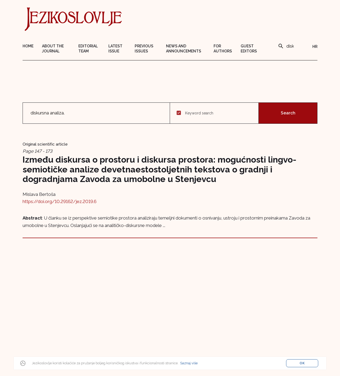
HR (314, 46)
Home (28, 46)
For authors (223, 48)
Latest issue (115, 48)
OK (302, 363)
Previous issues (144, 48)
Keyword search (199, 113)
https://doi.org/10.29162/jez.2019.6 (59, 201)
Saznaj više (189, 363)
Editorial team (88, 48)
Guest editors (249, 48)
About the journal (53, 48)
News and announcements (183, 48)
